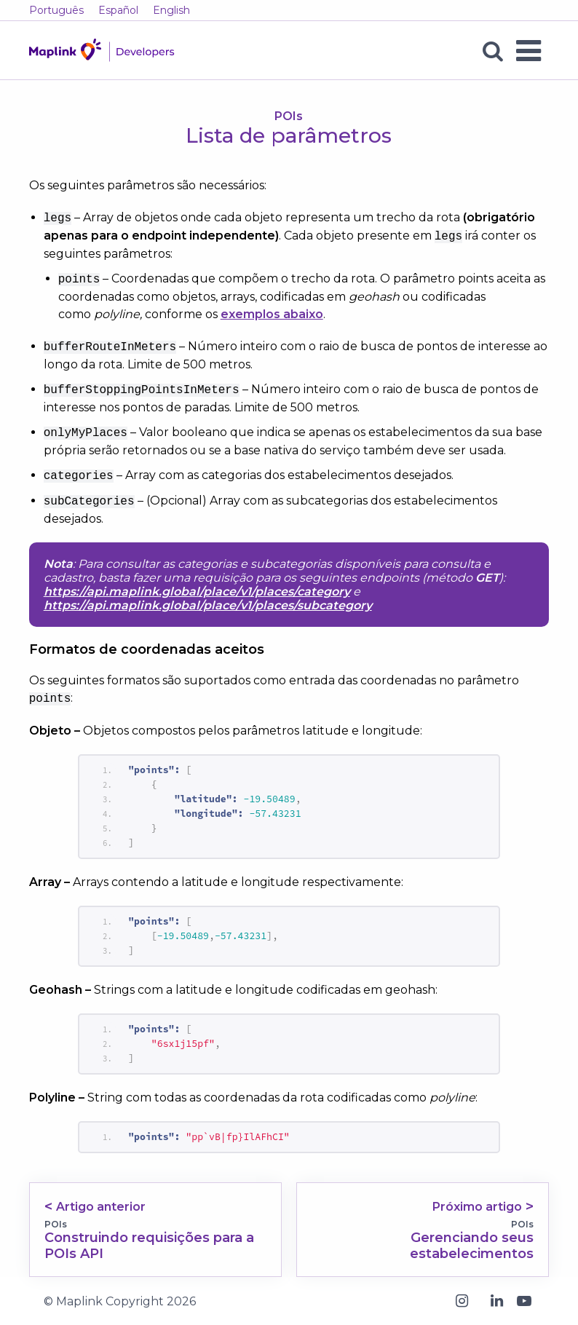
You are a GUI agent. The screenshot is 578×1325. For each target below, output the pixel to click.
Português (56, 10)
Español (118, 10)
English (171, 10)
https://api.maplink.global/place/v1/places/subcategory (208, 605)
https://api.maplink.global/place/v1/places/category (197, 591)
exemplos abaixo (272, 314)
